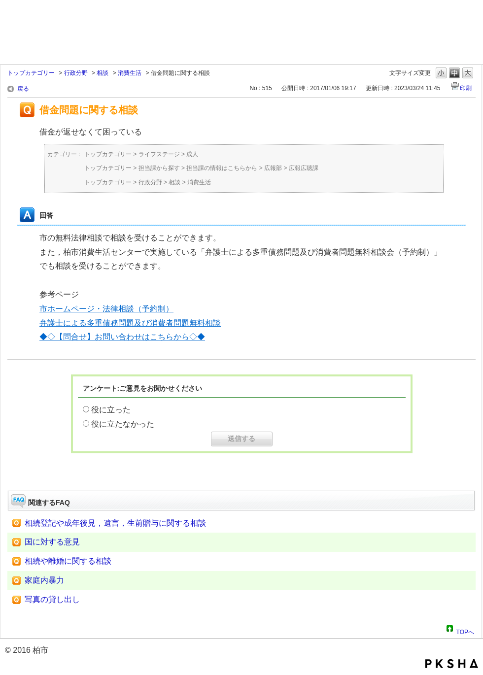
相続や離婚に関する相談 (68, 561)
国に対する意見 (52, 542)
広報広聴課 (303, 168)
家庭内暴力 (44, 580)
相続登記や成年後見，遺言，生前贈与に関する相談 (115, 523)
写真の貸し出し (52, 599)
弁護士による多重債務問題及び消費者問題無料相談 (130, 323)
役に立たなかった (122, 424)
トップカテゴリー (31, 72)
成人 (192, 154)
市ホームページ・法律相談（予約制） (106, 308)
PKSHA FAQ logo (451, 663)
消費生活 (129, 72)
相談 (102, 72)
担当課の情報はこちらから (221, 168)
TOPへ (465, 631)
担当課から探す (159, 168)
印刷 (466, 88)
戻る (23, 88)
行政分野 (76, 72)
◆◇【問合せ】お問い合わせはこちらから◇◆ (122, 337)
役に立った (111, 409)
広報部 (273, 168)
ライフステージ (159, 154)
